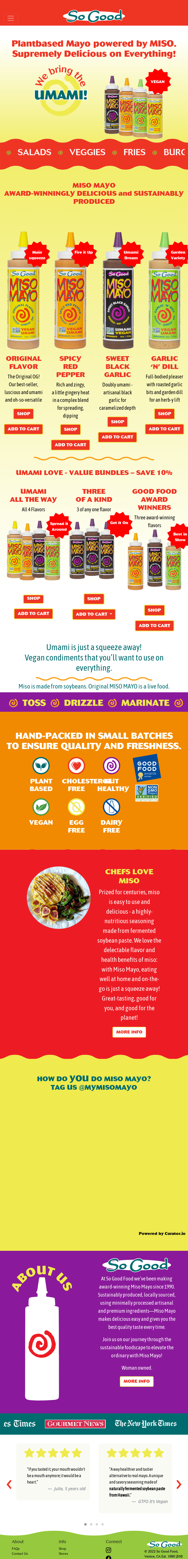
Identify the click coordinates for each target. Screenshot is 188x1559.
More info (129, 1032)
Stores (63, 1554)
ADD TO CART (23, 429)
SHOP (23, 413)
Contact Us (20, 1554)
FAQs (15, 1549)
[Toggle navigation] (10, 18)
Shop (62, 1549)
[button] (85, 1524)
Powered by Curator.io (162, 1233)
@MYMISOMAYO (107, 1087)
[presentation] (9, 1482)
